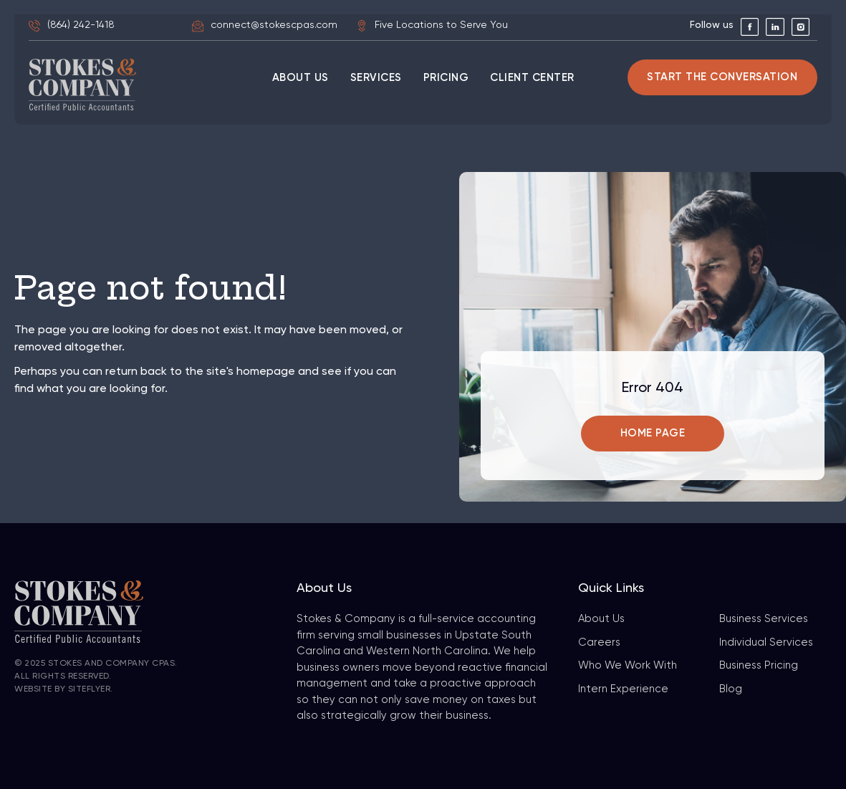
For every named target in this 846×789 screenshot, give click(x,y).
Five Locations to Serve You (441, 25)
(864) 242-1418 (81, 25)
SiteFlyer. (90, 689)
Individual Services (766, 642)
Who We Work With (627, 665)
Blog (730, 689)
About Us (601, 618)
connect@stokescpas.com (274, 25)
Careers (599, 642)
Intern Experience (623, 689)
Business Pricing (758, 665)
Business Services (763, 618)
